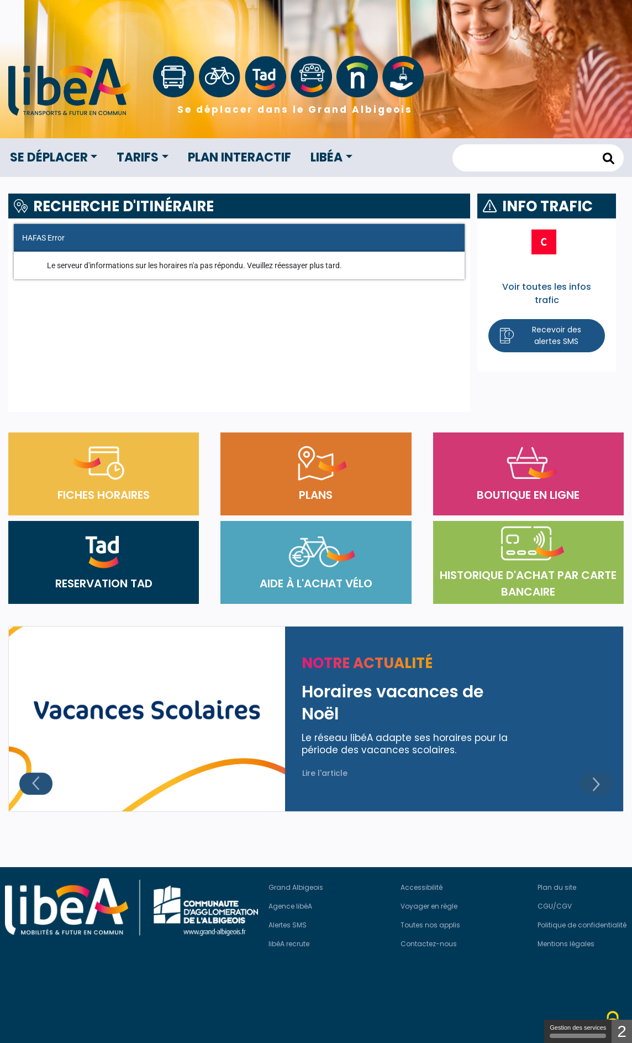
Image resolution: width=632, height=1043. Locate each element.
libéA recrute (288, 943)
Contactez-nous (429, 943)
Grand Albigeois (295, 887)
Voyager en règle (429, 906)
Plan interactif (239, 157)
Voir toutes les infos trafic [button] (546, 293)
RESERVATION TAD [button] (103, 562)
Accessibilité (422, 887)
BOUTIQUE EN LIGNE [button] (528, 474)
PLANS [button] (316, 474)
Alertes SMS (287, 925)
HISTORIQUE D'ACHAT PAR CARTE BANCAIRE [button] (528, 562)
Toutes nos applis (430, 925)
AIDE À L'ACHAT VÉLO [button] (316, 562)
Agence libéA (290, 906)
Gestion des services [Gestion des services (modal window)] (578, 1031)
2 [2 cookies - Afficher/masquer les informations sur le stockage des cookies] (621, 1031)
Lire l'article (324, 773)
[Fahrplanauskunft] (239, 315)
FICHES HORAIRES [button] (103, 474)
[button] (546, 335)
